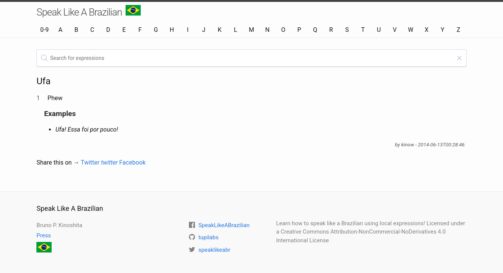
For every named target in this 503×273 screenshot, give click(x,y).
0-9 (44, 29)
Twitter (99, 162)
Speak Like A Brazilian (88, 11)
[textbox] (251, 58)
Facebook (132, 162)
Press (43, 235)
